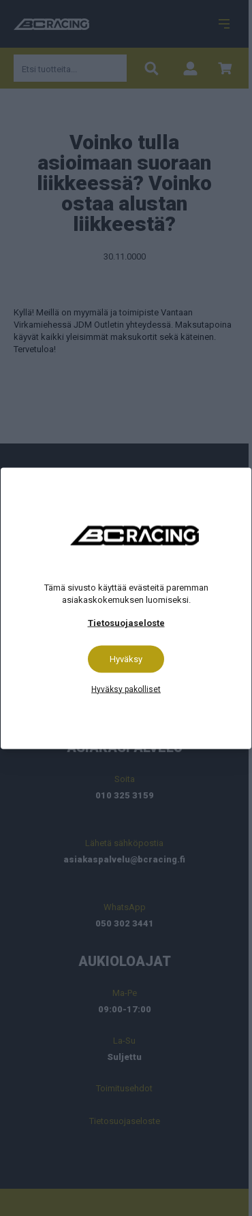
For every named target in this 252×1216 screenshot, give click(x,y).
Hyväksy (126, 658)
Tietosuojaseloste (126, 622)
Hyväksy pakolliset (126, 688)
